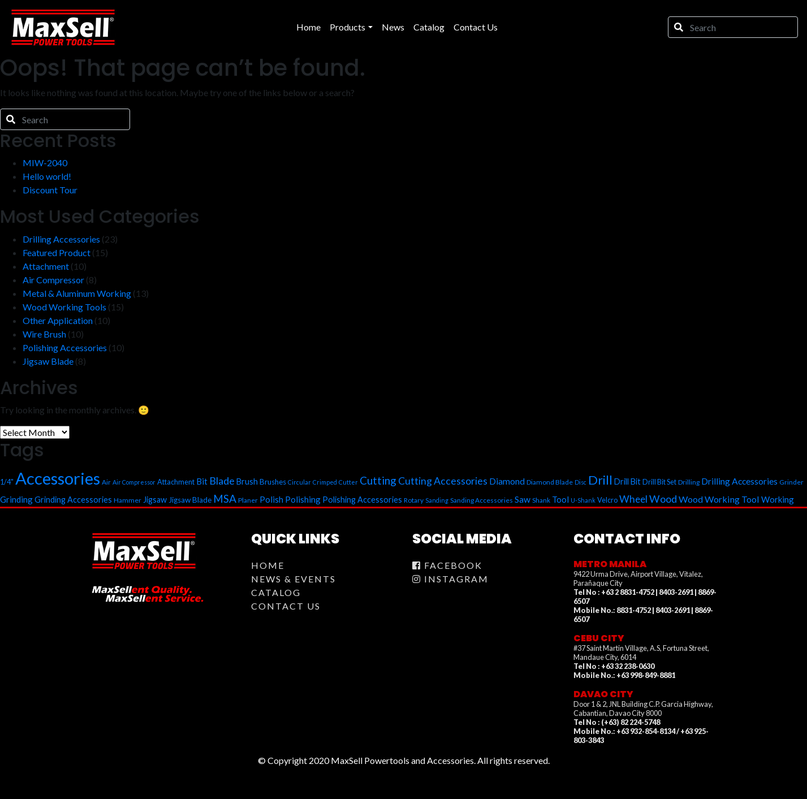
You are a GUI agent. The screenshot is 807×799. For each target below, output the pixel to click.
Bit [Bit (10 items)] (202, 481)
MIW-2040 (45, 162)
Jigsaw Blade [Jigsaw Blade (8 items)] (190, 499)
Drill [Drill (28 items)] (600, 479)
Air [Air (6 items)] (106, 482)
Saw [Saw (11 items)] (522, 499)
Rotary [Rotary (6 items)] (414, 500)
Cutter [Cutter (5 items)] (348, 482)
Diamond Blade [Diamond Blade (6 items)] (550, 482)
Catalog (276, 592)
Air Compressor (53, 279)
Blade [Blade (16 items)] (222, 480)
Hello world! (47, 176)
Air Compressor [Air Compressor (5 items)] (134, 482)
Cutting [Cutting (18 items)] (378, 480)
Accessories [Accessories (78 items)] (57, 478)
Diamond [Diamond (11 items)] (507, 481)
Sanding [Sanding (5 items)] (436, 500)
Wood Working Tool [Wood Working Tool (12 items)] (719, 499)
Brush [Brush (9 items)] (247, 481)
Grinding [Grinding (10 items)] (16, 499)
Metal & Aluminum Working (77, 293)
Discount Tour (50, 189)
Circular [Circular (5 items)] (299, 482)
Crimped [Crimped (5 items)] (325, 482)
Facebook (447, 565)
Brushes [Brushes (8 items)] (273, 481)
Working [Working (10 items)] (777, 499)
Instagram (450, 578)
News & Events (293, 578)
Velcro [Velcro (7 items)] (607, 500)
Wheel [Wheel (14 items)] (633, 499)
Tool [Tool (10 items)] (560, 499)
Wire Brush (44, 334)
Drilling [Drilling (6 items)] (689, 482)
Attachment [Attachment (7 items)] (176, 482)
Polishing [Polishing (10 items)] (303, 499)
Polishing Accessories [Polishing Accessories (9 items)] (362, 499)
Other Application (58, 320)
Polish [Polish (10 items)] (271, 499)
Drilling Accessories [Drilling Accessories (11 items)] (739, 481)
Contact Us (286, 606)
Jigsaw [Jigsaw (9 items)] (155, 499)
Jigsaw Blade (48, 361)
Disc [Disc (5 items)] (580, 482)
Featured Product (56, 252)
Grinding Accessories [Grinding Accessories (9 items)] (73, 499)
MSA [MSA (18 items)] (224, 498)
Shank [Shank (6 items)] (541, 500)
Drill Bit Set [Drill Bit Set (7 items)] (659, 482)
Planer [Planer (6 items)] (248, 500)
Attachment (46, 266)
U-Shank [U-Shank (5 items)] (583, 500)
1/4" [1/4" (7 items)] (7, 482)
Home (267, 565)
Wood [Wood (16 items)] (663, 499)
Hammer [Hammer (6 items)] (127, 500)
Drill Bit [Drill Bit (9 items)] (627, 481)
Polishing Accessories (65, 347)
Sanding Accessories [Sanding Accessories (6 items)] (481, 500)
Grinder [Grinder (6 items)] (791, 482)
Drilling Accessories (61, 239)
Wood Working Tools (64, 306)
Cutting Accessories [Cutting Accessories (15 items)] (442, 481)
